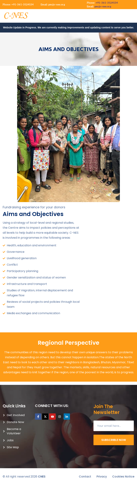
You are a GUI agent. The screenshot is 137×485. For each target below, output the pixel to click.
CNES (41, 476)
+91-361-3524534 (22, 4)
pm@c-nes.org (56, 4)
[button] (133, 14)
